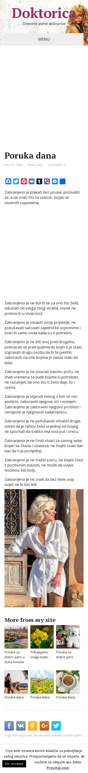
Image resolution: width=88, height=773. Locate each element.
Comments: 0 (56, 165)
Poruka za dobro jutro (64, 654)
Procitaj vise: (58, 767)
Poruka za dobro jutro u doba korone (14, 657)
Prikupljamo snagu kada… (40, 654)
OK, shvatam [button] (14, 764)
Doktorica (44, 13)
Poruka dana (14, 697)
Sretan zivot (35, 165)
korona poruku (22, 735)
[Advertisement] (44, 105)
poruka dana (42, 735)
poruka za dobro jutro (67, 735)
